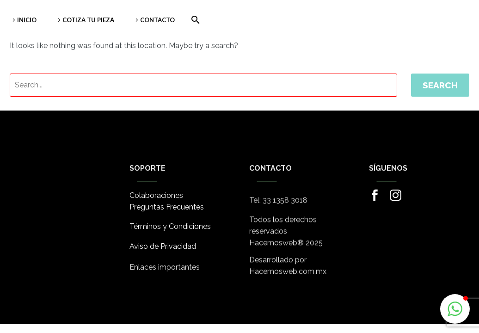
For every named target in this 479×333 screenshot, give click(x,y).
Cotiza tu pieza (88, 20)
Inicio (27, 20)
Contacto (157, 20)
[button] (455, 309)
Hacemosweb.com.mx (287, 274)
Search (440, 85)
